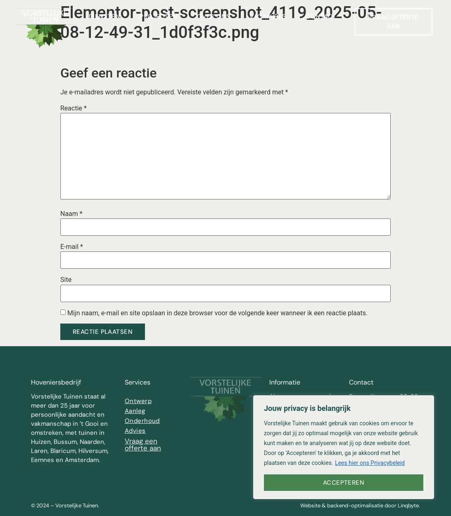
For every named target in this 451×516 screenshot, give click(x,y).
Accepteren (344, 482)
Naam (71, 214)
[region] (343, 447)
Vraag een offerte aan (143, 444)
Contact (321, 16)
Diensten (104, 16)
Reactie (73, 108)
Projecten (159, 16)
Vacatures (267, 16)
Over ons (213, 16)
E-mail (71, 247)
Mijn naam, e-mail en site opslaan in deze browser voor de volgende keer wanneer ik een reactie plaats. (217, 313)
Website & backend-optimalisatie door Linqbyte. (360, 505)
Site (65, 280)
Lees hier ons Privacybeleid (370, 463)
